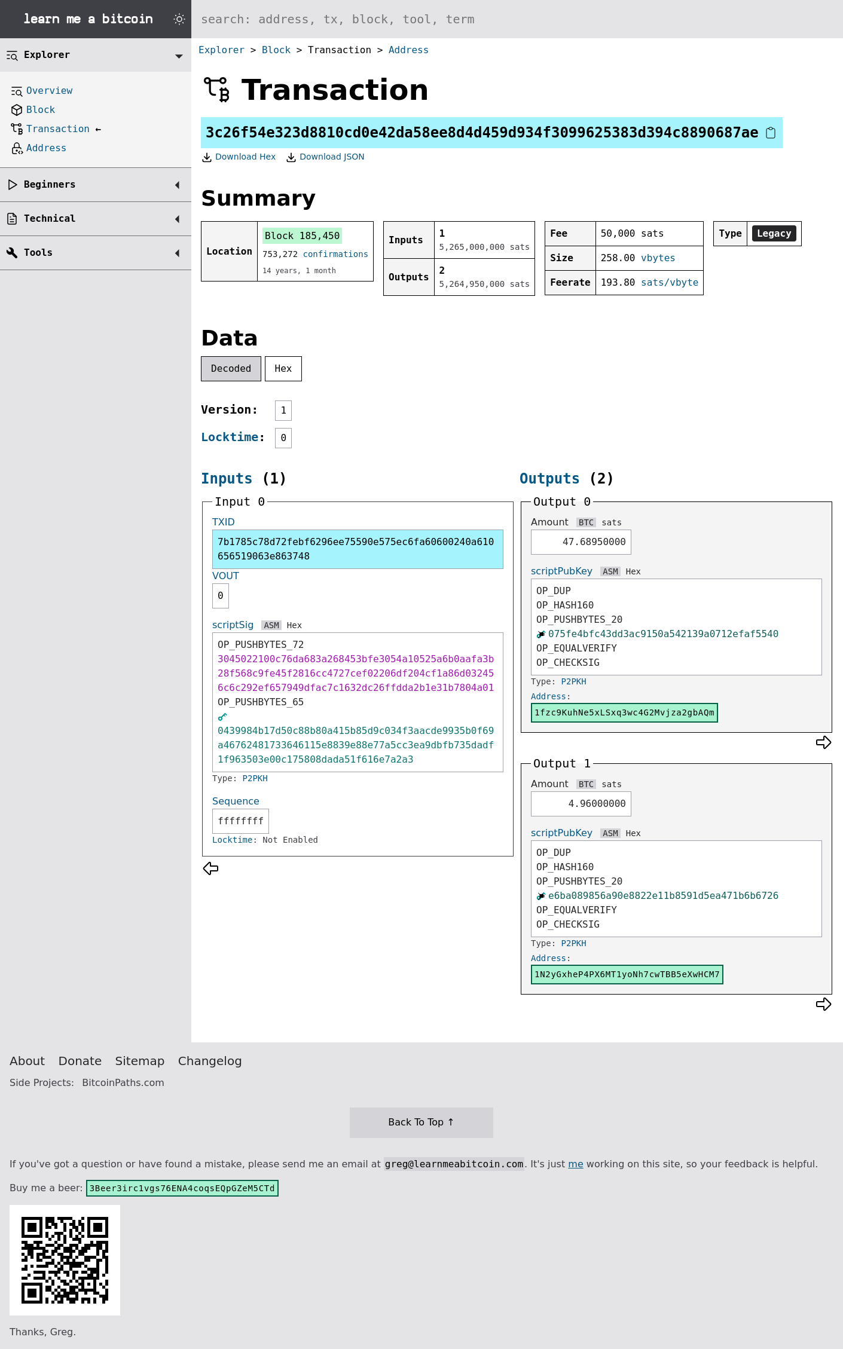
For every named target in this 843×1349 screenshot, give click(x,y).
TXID (223, 522)
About (27, 1061)
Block (276, 50)
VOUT (225, 576)
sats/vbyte (669, 282)
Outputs (550, 478)
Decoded (231, 368)
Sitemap (140, 1061)
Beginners (50, 184)
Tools (38, 252)
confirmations (336, 254)
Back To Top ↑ (421, 1122)
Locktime (229, 437)
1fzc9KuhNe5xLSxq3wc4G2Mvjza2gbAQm (624, 712)
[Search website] (517, 19)
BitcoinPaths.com (123, 1082)
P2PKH (255, 778)
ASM (271, 625)
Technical (50, 218)
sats (611, 522)
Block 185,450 (302, 235)
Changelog (210, 1061)
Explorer (221, 50)
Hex (283, 368)
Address (409, 50)
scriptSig (232, 625)
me (575, 1164)
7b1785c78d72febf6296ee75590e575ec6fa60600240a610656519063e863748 (356, 549)
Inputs (227, 478)
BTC (586, 522)
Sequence (235, 801)
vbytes (658, 258)
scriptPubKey (561, 571)
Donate (80, 1061)
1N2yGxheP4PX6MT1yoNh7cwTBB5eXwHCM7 (627, 974)
